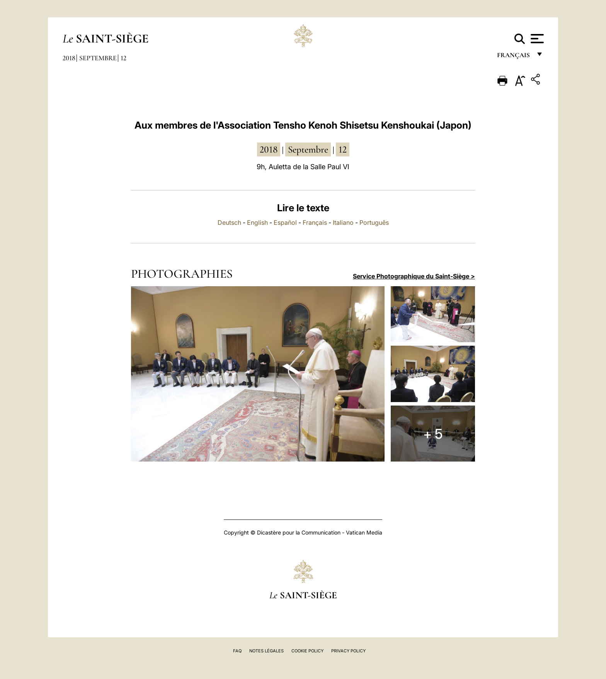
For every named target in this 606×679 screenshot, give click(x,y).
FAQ (237, 651)
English (257, 222)
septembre (308, 149)
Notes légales (266, 651)
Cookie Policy (307, 651)
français (514, 57)
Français (315, 222)
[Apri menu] (536, 38)
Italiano (343, 222)
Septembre (98, 58)
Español (285, 222)
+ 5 (433, 434)
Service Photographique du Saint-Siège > (414, 276)
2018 (69, 58)
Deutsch (229, 222)
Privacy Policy (348, 651)
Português (374, 222)
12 (123, 58)
